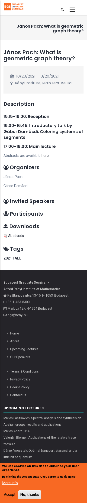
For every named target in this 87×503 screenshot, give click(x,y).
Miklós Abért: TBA (16, 431)
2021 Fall (12, 258)
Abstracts (16, 236)
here (45, 155)
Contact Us (18, 395)
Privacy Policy (20, 379)
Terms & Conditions (24, 371)
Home (14, 333)
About (14, 341)
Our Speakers (20, 357)
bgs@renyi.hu (18, 315)
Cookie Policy (19, 387)
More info (10, 483)
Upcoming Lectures (24, 349)
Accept (9, 495)
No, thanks (29, 495)
